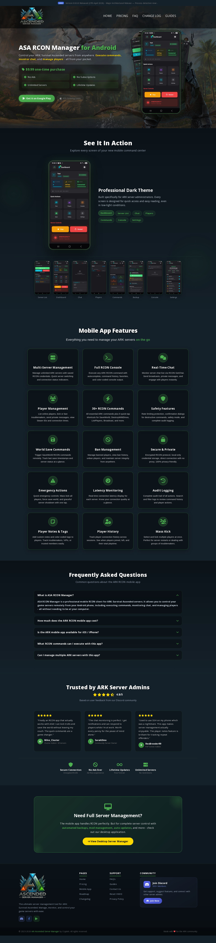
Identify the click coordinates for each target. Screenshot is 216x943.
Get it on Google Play (37, 98)
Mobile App (85, 896)
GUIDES (170, 16)
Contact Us (115, 896)
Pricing (83, 891)
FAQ (135, 16)
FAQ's (113, 886)
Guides (113, 891)
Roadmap (84, 901)
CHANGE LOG (151, 16)
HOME (107, 16)
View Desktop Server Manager (108, 849)
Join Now (152, 908)
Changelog (85, 906)
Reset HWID (116, 901)
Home (82, 886)
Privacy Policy (117, 906)
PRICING (122, 16)
